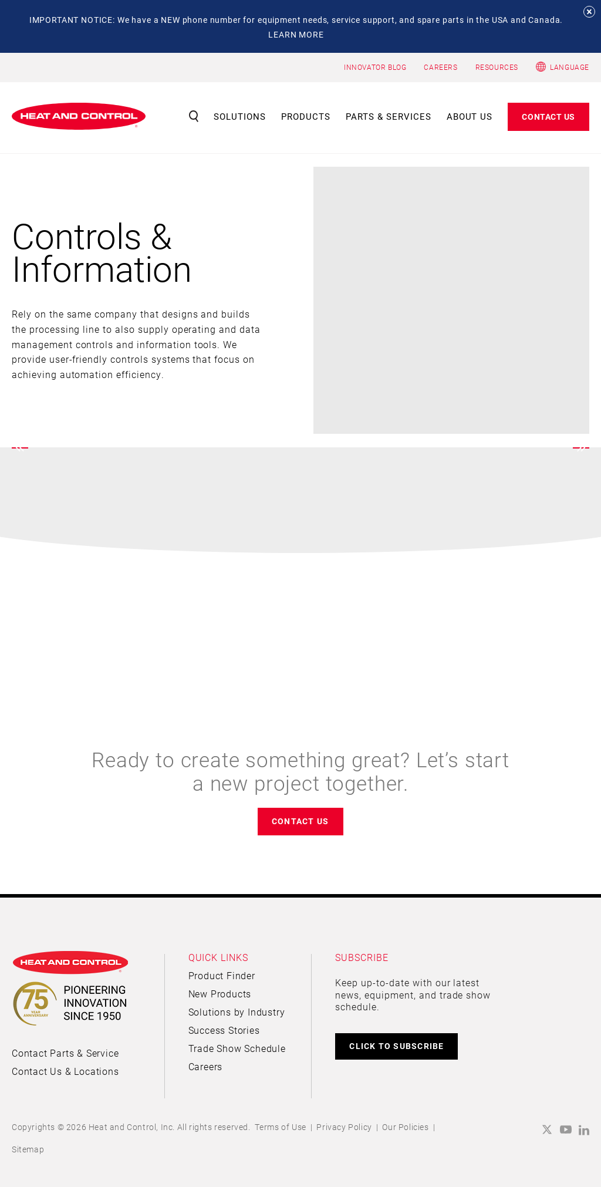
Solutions (240, 116)
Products (305, 116)
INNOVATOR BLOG (375, 67)
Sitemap (28, 1149)
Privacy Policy (344, 1126)
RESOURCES (496, 67)
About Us (470, 116)
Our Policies (405, 1126)
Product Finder (221, 975)
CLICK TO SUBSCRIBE (396, 1045)
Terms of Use (280, 1126)
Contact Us (548, 116)
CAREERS (440, 67)
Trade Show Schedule (237, 1048)
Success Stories (224, 1030)
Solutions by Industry (236, 1012)
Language (569, 67)
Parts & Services (388, 116)
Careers (205, 1066)
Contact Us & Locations (65, 1071)
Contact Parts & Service (65, 1053)
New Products (220, 993)
